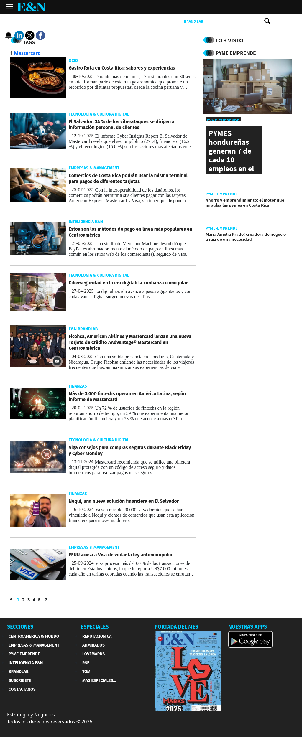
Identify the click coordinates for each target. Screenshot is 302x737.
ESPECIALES (95, 627)
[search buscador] (267, 21)
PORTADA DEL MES (176, 627)
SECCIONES (20, 627)
